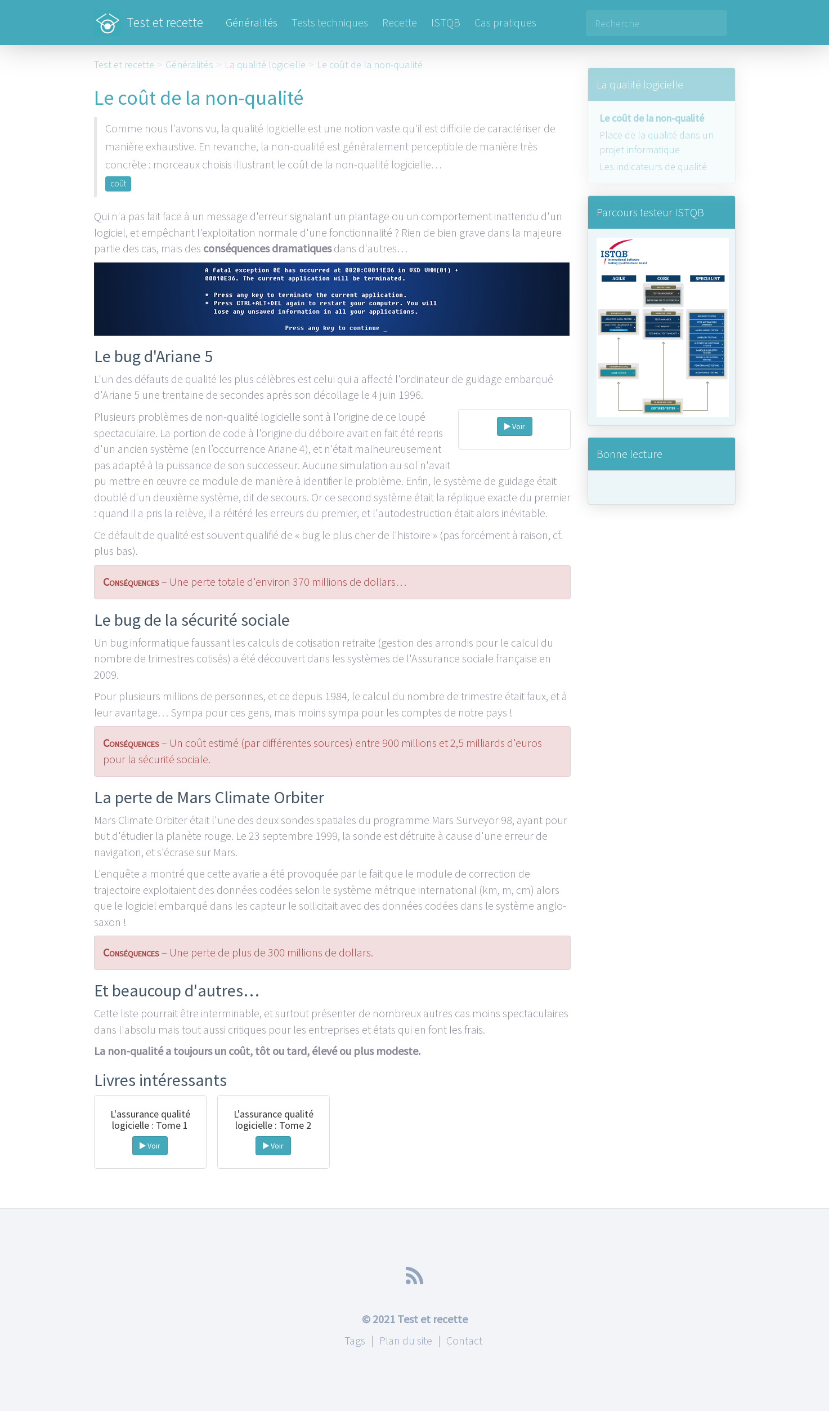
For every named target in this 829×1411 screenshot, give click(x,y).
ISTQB (445, 22)
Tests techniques (330, 22)
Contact (464, 1340)
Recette (399, 22)
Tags (354, 1340)
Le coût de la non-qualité (370, 64)
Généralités (251, 22)
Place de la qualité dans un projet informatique (656, 142)
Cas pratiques (505, 22)
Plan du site (405, 1340)
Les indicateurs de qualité (653, 166)
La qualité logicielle (265, 64)
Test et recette (148, 17)
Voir (514, 426)
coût (118, 183)
